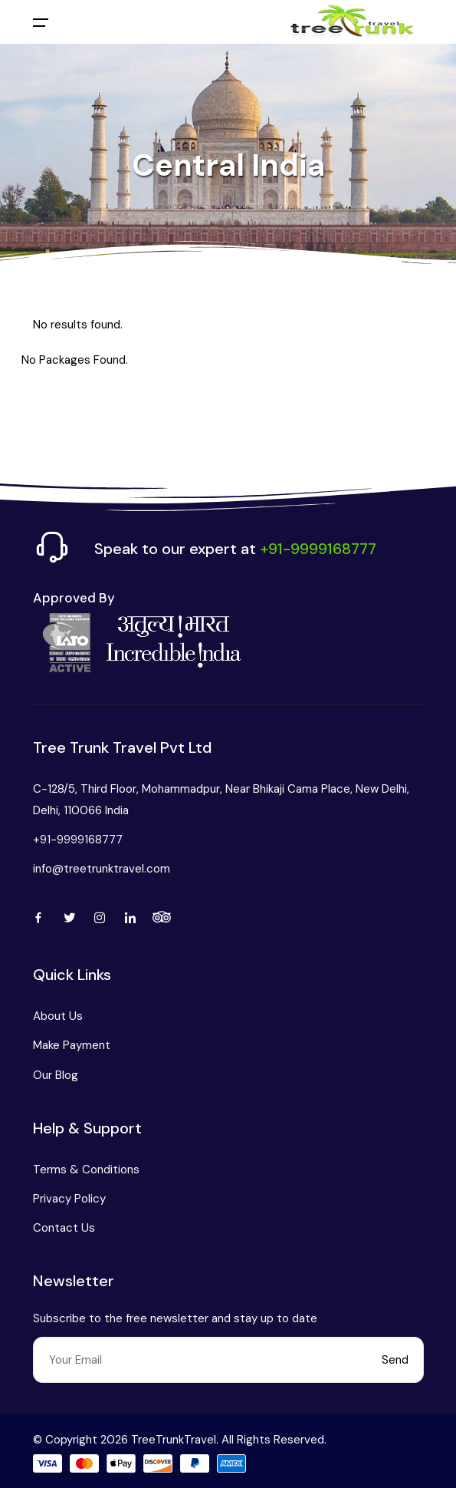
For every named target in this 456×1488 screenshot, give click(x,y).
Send (395, 1360)
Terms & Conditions (86, 1169)
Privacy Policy (69, 1198)
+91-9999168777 (78, 839)
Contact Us (64, 1228)
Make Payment (71, 1045)
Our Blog (55, 1075)
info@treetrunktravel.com (101, 868)
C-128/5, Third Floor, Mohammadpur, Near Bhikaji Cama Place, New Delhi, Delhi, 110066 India (221, 799)
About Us (58, 1016)
